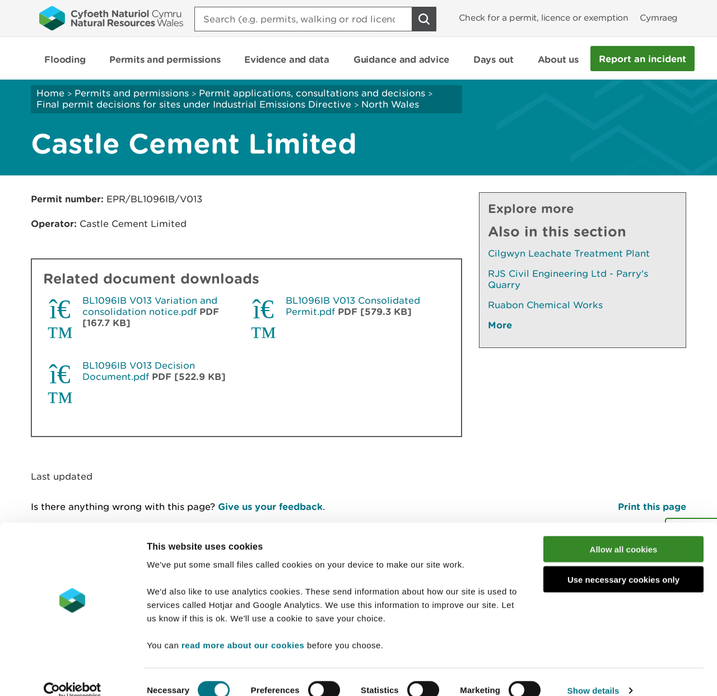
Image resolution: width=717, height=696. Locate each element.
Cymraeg (659, 17)
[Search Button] (424, 19)
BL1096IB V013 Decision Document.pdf (138, 371)
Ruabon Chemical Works (545, 304)
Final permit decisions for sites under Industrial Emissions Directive (193, 104)
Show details (593, 674)
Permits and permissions (132, 93)
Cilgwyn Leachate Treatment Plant (569, 253)
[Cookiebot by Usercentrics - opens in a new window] (72, 674)
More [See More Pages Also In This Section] (500, 324)
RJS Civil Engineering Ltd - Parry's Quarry (568, 279)
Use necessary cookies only (623, 563)
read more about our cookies (242, 628)
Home (50, 93)
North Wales (390, 104)
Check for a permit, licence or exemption (543, 17)
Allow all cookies (624, 532)
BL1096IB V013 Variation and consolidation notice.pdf (149, 306)
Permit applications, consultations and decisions (312, 93)
